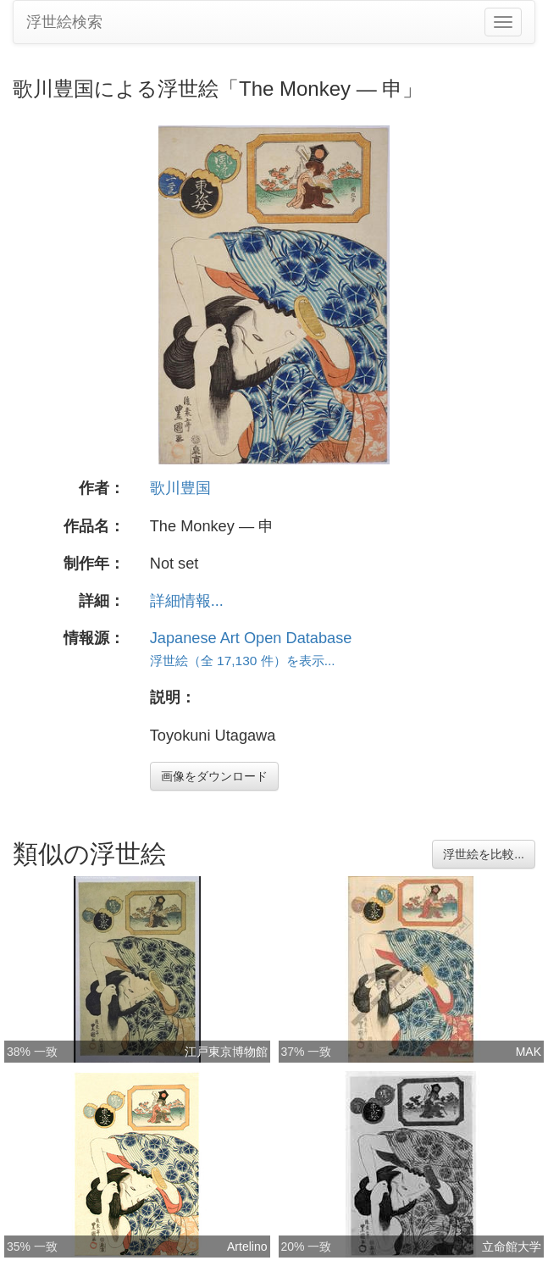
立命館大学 (511, 1246)
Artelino (247, 1246)
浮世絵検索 (64, 22)
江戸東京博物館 (226, 1051)
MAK (528, 1051)
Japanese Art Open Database (251, 638)
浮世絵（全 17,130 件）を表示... (242, 660)
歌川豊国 (180, 488)
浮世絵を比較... (483, 854)
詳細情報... (187, 600)
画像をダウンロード (214, 776)
